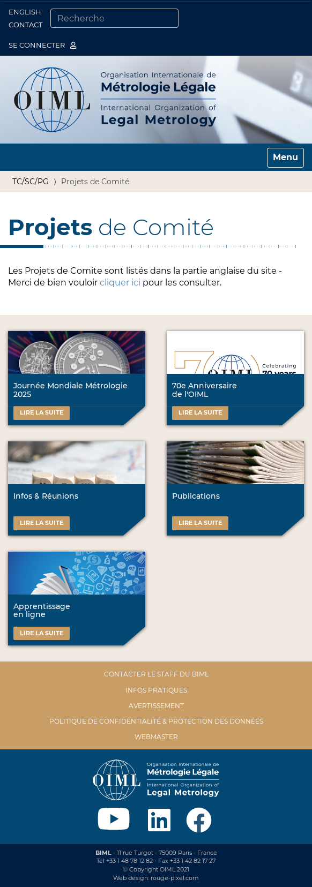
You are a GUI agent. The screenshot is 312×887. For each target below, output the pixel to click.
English (25, 11)
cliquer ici (120, 282)
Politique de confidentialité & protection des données (156, 721)
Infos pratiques (156, 690)
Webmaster (156, 737)
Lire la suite (41, 412)
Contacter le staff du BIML (156, 674)
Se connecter (42, 45)
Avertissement (156, 706)
